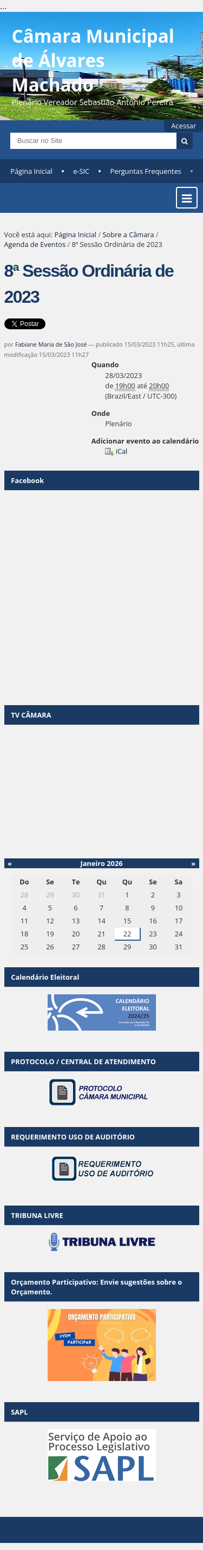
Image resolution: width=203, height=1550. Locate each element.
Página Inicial (31, 171)
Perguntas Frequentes (145, 171)
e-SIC (81, 171)
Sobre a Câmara (128, 234)
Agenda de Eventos (35, 244)
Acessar (183, 126)
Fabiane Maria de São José (51, 344)
